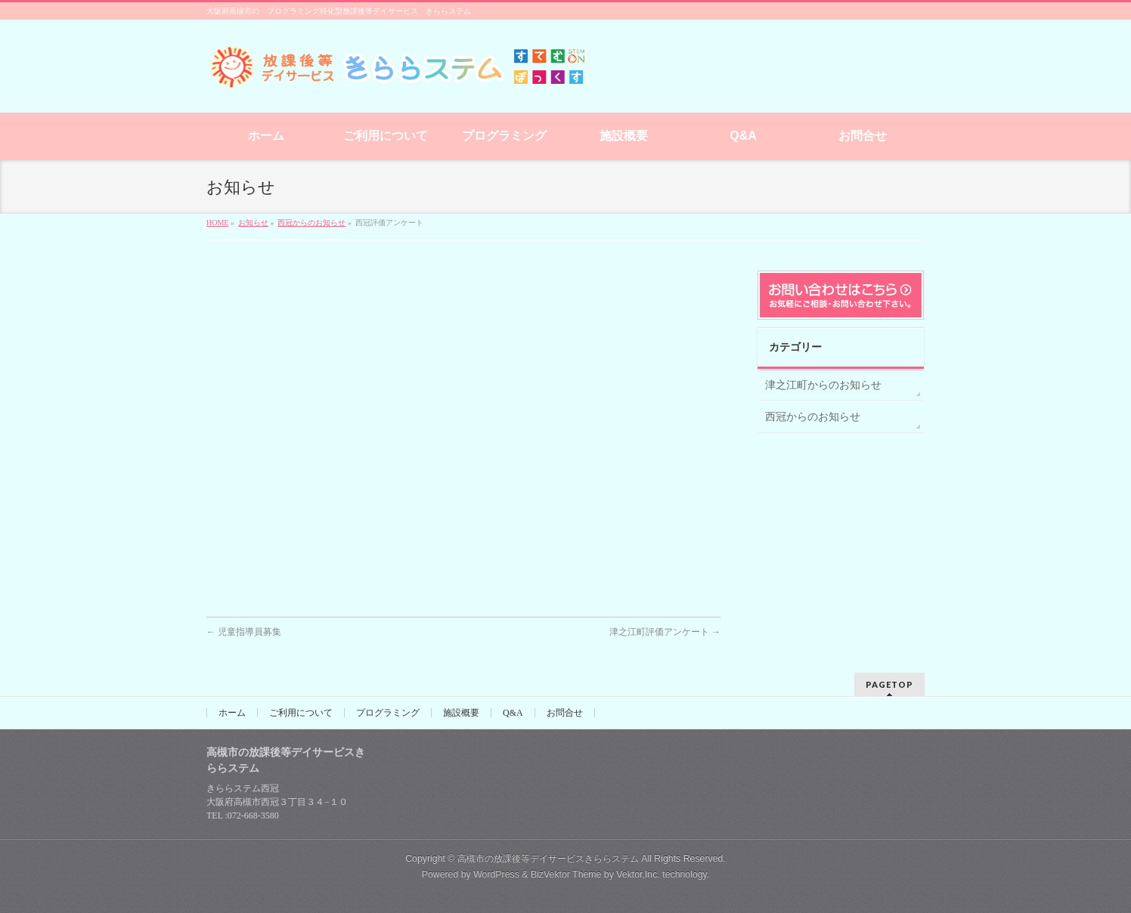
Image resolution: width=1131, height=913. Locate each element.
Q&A (513, 712)
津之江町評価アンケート (664, 632)
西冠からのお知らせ (812, 416)
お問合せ (565, 712)
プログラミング (388, 712)
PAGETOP (889, 684)
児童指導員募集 (243, 632)
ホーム (232, 712)
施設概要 (461, 712)
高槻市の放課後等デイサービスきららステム (548, 858)
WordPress (496, 874)
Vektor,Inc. (638, 874)
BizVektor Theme (566, 874)
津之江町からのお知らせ (823, 385)
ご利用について (301, 712)
